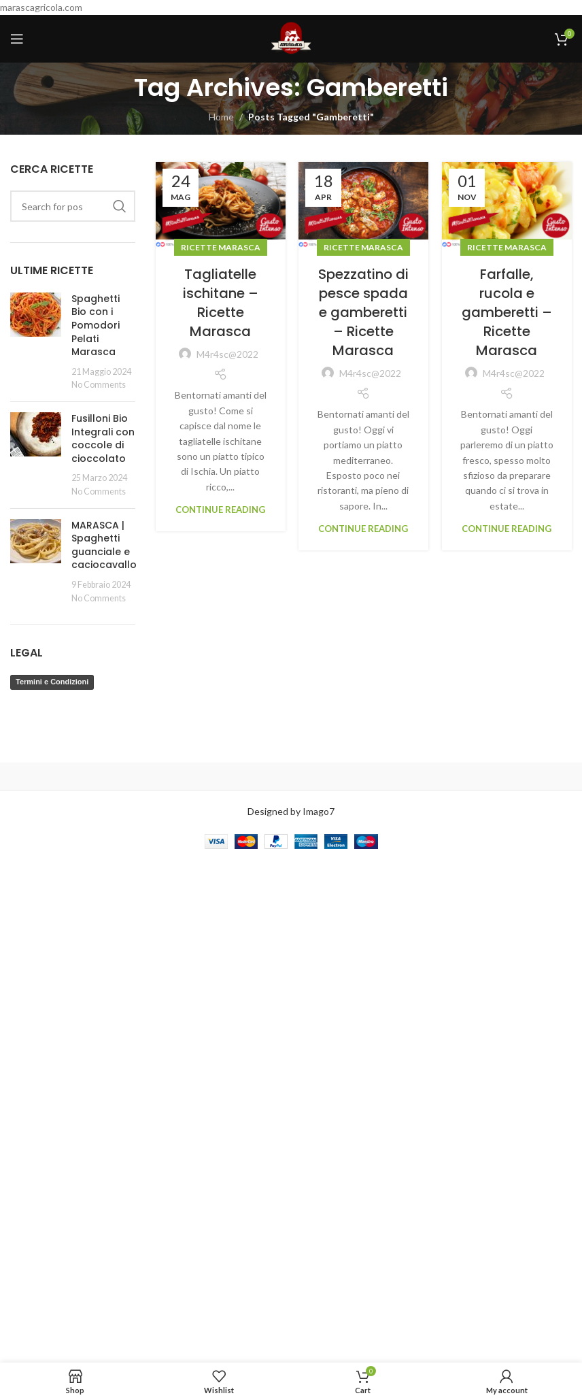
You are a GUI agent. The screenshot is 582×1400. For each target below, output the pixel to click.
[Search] (72, 206)
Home (221, 116)
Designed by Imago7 (291, 811)
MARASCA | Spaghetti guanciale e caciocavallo (104, 545)
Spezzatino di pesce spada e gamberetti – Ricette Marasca (363, 312)
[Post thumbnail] (35, 342)
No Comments (98, 385)
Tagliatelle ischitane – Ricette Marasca (220, 303)
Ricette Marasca (220, 247)
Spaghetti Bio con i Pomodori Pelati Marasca (95, 325)
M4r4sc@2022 (227, 354)
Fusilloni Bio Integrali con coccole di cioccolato (103, 438)
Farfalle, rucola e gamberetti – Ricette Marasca (507, 312)
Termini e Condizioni (52, 682)
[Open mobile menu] (17, 38)
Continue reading (220, 509)
